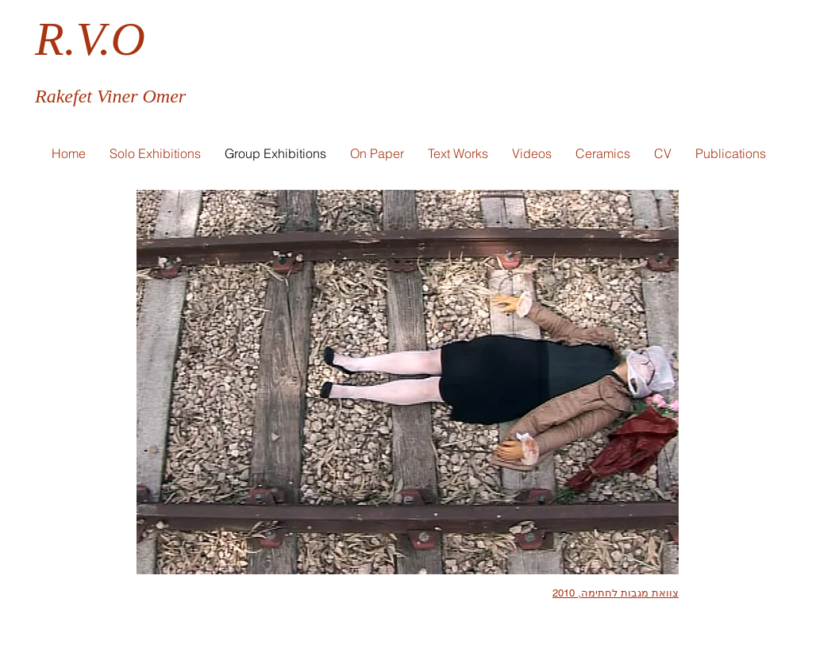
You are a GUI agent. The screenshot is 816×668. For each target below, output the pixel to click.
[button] (377, 153)
